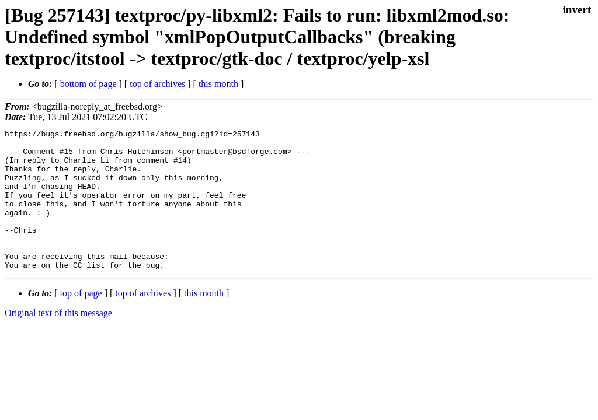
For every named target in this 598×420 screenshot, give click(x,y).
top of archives (157, 84)
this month (218, 84)
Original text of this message (58, 341)
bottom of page (88, 84)
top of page (81, 321)
